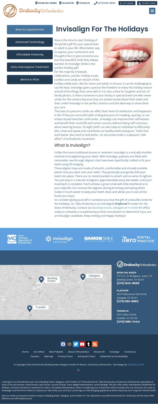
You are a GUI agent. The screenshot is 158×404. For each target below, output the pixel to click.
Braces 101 (99, 351)
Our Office (38, 351)
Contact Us (131, 351)
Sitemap (48, 356)
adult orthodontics (65, 387)
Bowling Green (102, 208)
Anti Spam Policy (87, 356)
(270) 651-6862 (127, 301)
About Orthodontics (78, 351)
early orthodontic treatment (137, 384)
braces (20, 384)
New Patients (56, 351)
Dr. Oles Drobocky (104, 381)
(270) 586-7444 (128, 322)
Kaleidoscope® (136, 364)
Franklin (133, 208)
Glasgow (118, 208)
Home (24, 351)
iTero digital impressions (80, 384)
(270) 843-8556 (128, 283)
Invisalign (115, 351)
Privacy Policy (65, 356)
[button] (152, 11)
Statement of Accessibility (114, 356)
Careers (34, 356)
